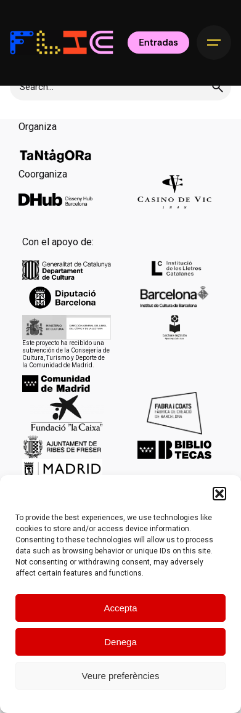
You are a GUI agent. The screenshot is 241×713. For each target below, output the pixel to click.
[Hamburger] (214, 42)
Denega (120, 642)
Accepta (120, 608)
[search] (217, 86)
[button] (219, 493)
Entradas (158, 42)
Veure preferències (121, 675)
